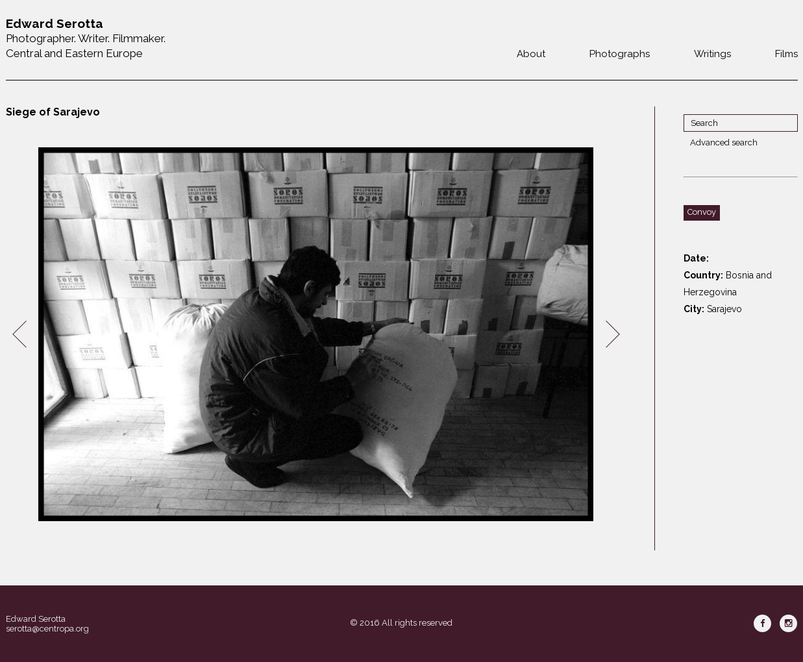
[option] (316, 334)
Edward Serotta (36, 619)
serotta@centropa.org (47, 628)
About (531, 54)
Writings (712, 54)
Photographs (619, 54)
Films (786, 54)
